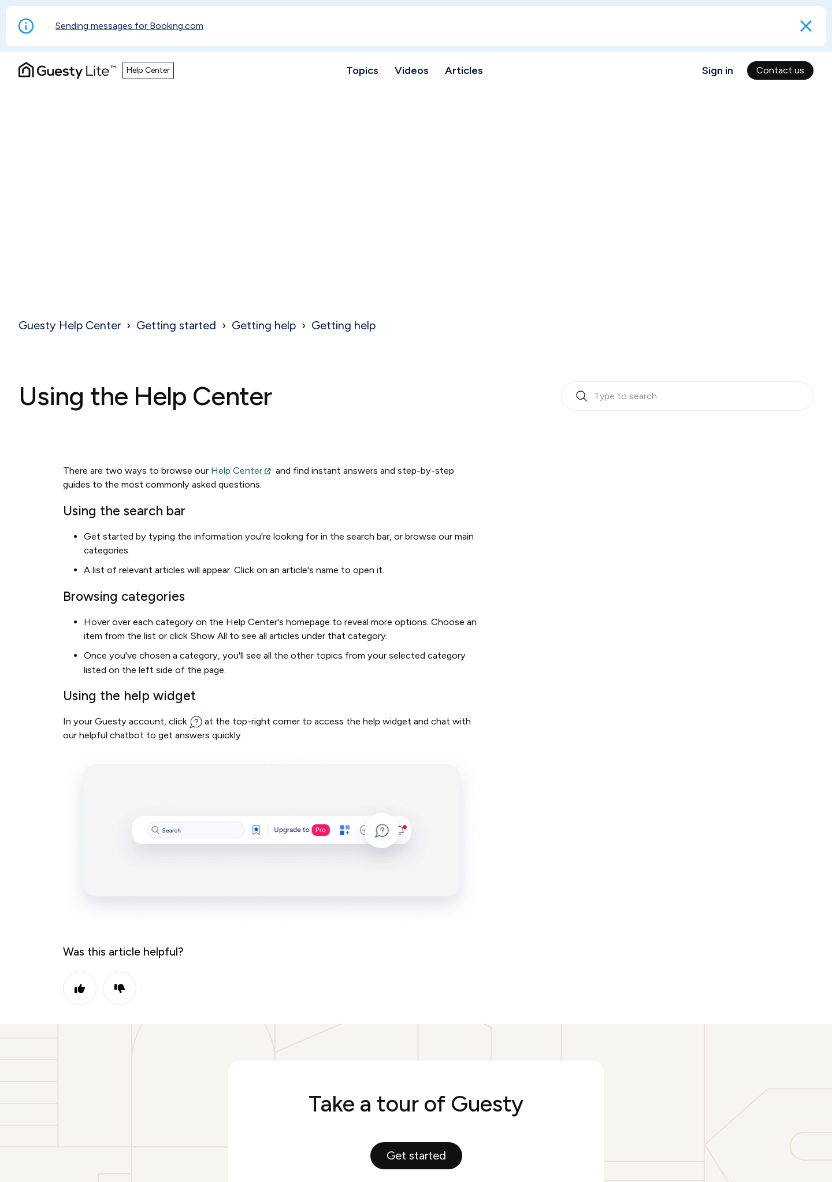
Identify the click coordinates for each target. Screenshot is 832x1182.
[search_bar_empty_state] (687, 396)
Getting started (176, 325)
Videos (412, 70)
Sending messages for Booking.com (129, 25)
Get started (416, 1155)
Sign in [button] (717, 70)
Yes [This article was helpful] (79, 988)
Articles (464, 70)
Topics (362, 70)
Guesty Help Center (69, 325)
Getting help (264, 325)
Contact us (780, 70)
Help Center (236, 470)
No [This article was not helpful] (119, 988)
